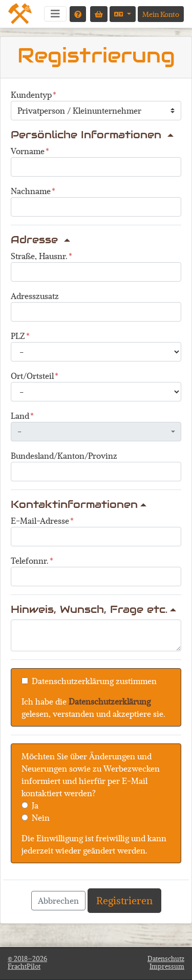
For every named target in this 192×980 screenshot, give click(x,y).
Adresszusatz (35, 296)
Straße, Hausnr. (39, 256)
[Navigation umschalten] (55, 14)
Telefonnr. (30, 560)
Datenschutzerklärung (110, 701)
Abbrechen (58, 900)
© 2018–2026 (27, 962)
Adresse (40, 239)
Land (20, 415)
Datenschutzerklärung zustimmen (94, 681)
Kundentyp (31, 94)
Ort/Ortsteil (32, 375)
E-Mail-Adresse (40, 520)
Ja (35, 805)
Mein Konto (160, 14)
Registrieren (124, 900)
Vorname (28, 151)
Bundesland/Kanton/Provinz (64, 455)
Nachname (31, 191)
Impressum (167, 966)
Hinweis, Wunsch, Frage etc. (93, 609)
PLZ (18, 335)
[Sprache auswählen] (123, 14)
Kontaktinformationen (78, 504)
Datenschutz (165, 958)
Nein (41, 817)
